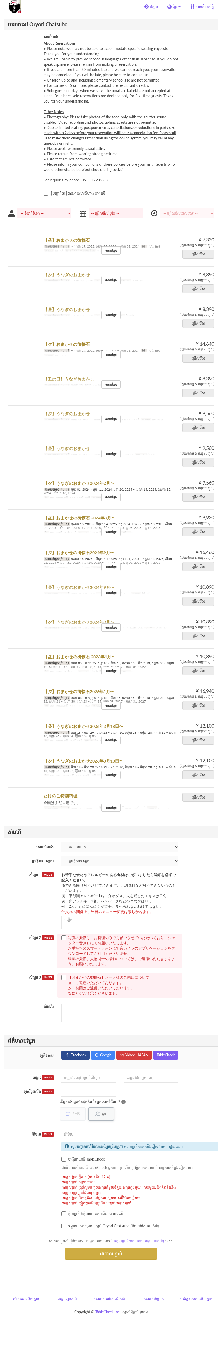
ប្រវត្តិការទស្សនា (43, 861)
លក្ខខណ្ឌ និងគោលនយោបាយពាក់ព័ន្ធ (138, 1241)
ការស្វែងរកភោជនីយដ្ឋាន (196, 1299)
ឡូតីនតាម (47, 1055)
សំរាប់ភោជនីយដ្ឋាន (26, 1299)
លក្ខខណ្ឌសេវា (67, 1299)
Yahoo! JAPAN (134, 1055)
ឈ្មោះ (43, 1077)
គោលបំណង (45, 847)
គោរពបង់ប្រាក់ (154, 1299)
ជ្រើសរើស (200, 254)
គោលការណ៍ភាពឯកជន (110, 1299)
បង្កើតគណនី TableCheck (83, 1159)
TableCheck (166, 1055)
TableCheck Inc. (107, 1312)
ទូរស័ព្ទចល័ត (38, 1091)
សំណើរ (49, 1006)
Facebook (75, 1055)
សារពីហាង (51, 36)
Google (103, 1055)
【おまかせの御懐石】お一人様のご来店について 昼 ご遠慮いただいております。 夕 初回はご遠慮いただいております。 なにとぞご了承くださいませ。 (105, 985)
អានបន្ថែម (111, 251)
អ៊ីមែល (43, 1134)
